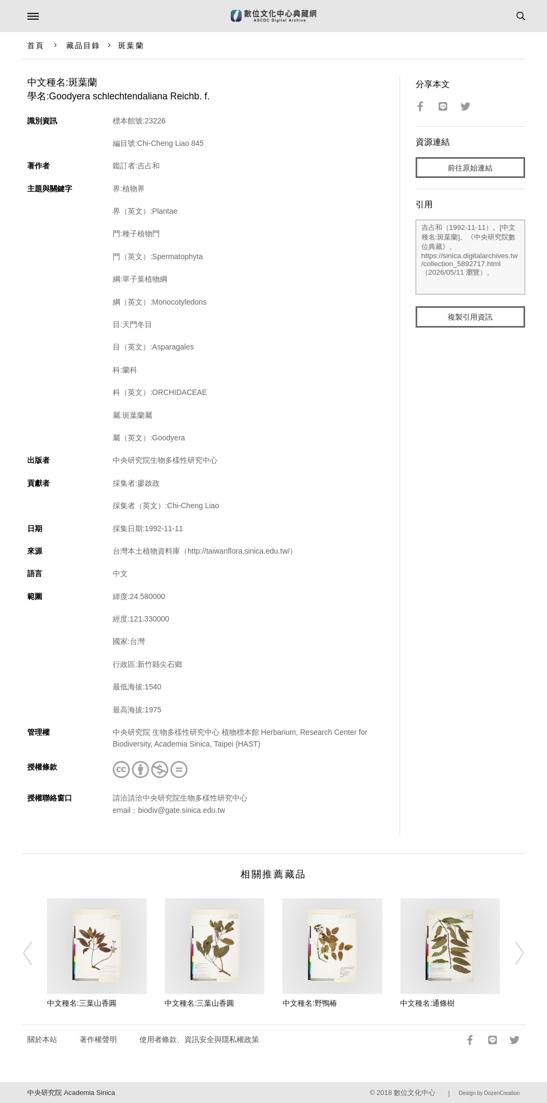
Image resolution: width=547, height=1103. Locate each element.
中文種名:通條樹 (427, 1003)
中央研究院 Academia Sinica (71, 1093)
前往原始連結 (470, 168)
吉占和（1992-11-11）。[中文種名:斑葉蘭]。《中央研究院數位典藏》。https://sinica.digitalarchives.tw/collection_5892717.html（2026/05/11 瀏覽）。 (471, 257)
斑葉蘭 (131, 45)
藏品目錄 (83, 45)
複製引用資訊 (470, 317)
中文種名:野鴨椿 (310, 1003)
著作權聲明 (98, 1039)
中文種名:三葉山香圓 (81, 1003)
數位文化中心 (414, 1093)
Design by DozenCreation (489, 1093)
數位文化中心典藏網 (273, 16)
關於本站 (42, 1039)
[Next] (512, 953)
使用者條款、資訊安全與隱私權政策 (199, 1039)
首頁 (35, 45)
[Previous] (34, 953)
